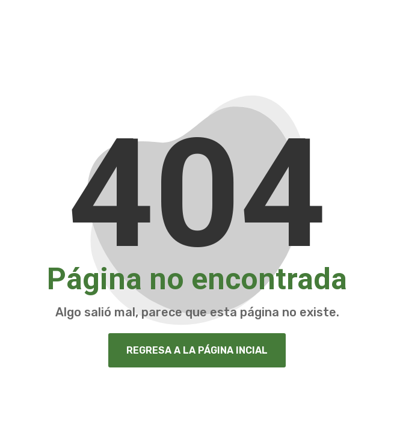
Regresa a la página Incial (197, 350)
